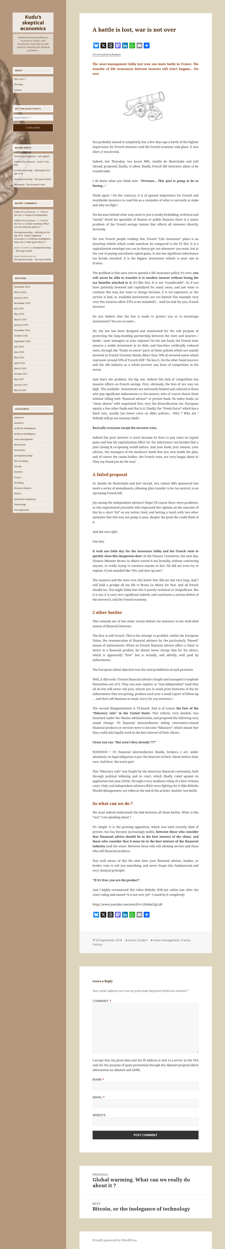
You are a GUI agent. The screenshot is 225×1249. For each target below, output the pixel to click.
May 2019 (19, 313)
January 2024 (21, 297)
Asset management (23, 439)
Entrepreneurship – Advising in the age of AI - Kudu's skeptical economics (32, 235)
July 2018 (19, 346)
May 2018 (19, 357)
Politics (17, 493)
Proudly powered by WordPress (115, 1240)
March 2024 (20, 292)
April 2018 (19, 363)
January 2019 (21, 324)
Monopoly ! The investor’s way (29, 184)
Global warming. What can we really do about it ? (31, 225)
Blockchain (20, 444)
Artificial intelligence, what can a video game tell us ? (32, 240)
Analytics (19, 422)
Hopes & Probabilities (36, 215)
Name (98, 1079)
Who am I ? (20, 79)
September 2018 (22, 341)
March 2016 (20, 390)
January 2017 (21, 384)
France (17, 477)
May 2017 (19, 379)
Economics (19, 450)
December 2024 (22, 286)
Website (99, 1115)
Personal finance (22, 488)
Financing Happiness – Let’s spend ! (32, 156)
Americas (19, 417)
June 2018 (19, 352)
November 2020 (22, 303)
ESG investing (21, 461)
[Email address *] (33, 117)
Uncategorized (21, 509)
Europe (17, 466)
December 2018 (22, 330)
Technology (20, 504)
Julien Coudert (138, 940)
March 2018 (20, 368)
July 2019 (19, 308)
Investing (18, 482)
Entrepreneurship (23, 455)
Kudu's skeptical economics (33, 22)
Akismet (171, 1065)
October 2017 (21, 373)
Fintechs (18, 471)
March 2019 (20, 319)
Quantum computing (24, 499)
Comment (102, 1001)
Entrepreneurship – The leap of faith (32, 179)
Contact (18, 89)
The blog (18, 84)
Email (99, 1097)
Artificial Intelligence (25, 428)
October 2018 (21, 335)
